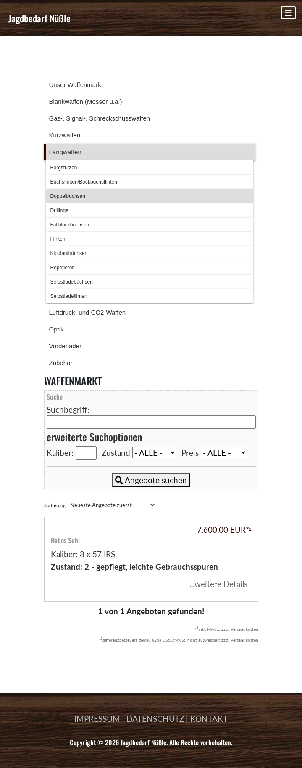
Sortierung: (100, 505)
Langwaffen (65, 151)
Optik (56, 329)
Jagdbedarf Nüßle (39, 18)
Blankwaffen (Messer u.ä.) (85, 101)
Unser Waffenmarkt (76, 84)
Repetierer (62, 268)
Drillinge (59, 210)
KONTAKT (209, 718)
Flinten (58, 239)
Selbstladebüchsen (71, 282)
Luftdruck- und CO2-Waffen (87, 312)
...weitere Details (218, 584)
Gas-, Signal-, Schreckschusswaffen (99, 118)
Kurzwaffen (65, 135)
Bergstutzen (63, 168)
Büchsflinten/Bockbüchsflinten (83, 182)
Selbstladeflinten (68, 296)
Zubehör (61, 362)
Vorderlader (65, 346)
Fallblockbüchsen (69, 225)
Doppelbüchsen (67, 196)
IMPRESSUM (97, 718)
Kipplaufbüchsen (69, 253)
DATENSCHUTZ (155, 718)
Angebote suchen (151, 480)
